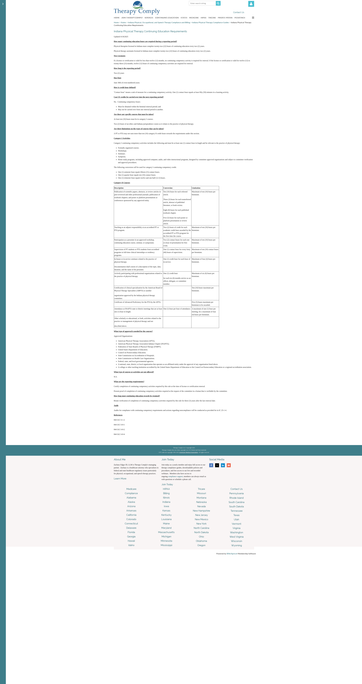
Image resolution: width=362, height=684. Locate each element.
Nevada (201, 506)
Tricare (201, 489)
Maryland (166, 527)
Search (218, 3)
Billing (166, 493)
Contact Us (238, 12)
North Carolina (201, 528)
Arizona (131, 506)
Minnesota (166, 540)
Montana (201, 497)
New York (201, 523)
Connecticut (131, 523)
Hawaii (131, 540)
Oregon (201, 545)
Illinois (166, 497)
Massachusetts (166, 532)
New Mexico (201, 519)
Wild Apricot (232, 553)
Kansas (166, 510)
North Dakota (201, 532)
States (123, 22)
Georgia (131, 536)
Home (116, 22)
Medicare (131, 489)
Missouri (201, 493)
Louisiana (166, 519)
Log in (251, 4)
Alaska (131, 502)
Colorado (131, 519)
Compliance (131, 493)
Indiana (166, 502)
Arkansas (131, 510)
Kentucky (166, 515)
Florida (131, 532)
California (131, 515)
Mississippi (166, 545)
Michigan (166, 536)
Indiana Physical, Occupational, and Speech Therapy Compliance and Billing (159, 22)
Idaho (131, 545)
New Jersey (201, 515)
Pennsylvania (236, 493)
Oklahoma (201, 541)
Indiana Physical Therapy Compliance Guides (210, 22)
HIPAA (166, 489)
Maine (166, 523)
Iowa (166, 506)
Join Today (167, 484)
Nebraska (201, 502)
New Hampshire (201, 510)
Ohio (201, 536)
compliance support (175, 476)
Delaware (131, 527)
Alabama (131, 497)
